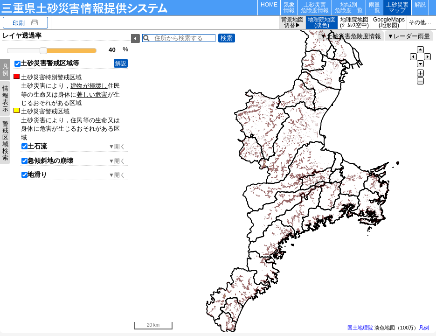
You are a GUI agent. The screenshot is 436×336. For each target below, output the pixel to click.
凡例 (5, 70)
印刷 (19, 23)
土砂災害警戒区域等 (50, 63)
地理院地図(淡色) (322, 22)
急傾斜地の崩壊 (50, 160)
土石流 (37, 146)
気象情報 (289, 7)
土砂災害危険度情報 (315, 7)
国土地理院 (360, 327)
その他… (420, 22)
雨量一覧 (374, 7)
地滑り (37, 174)
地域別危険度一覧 (349, 7)
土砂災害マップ (397, 7)
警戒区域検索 (5, 140)
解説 (420, 4)
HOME (269, 4)
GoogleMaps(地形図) (389, 22)
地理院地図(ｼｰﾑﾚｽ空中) (354, 22)
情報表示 (5, 98)
